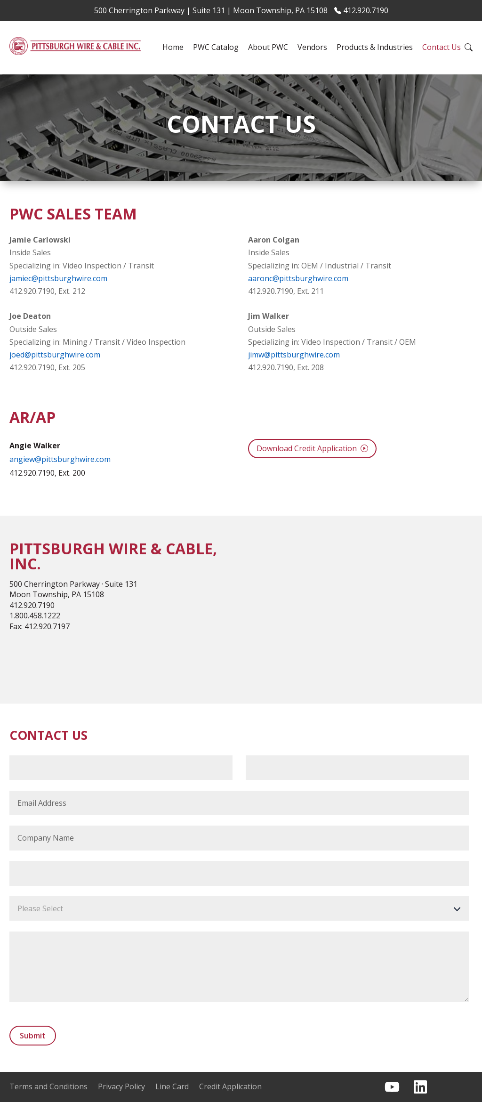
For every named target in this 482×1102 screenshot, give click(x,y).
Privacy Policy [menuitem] (121, 1086)
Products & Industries (375, 47)
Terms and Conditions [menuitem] (48, 1086)
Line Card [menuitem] (172, 1086)
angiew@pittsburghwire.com (60, 459)
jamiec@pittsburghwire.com (58, 278)
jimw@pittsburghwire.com (294, 354)
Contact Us (441, 47)
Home (173, 47)
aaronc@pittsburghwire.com (298, 278)
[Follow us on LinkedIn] (420, 1087)
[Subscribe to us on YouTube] (392, 1087)
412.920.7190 (361, 10)
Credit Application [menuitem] (230, 1086)
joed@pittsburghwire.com (54, 354)
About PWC (268, 47)
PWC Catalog (216, 47)
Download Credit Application (312, 448)
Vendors (312, 47)
